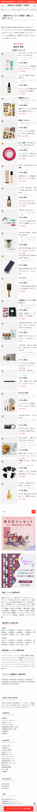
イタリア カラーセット (26, 210)
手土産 (10, 600)
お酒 (22, 655)
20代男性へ (20, 630)
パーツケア (23, 58)
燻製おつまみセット (25, 120)
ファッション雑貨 (25, 212)
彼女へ (23, 644)
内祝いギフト (26, 600)
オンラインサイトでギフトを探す (18, 809)
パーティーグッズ (15, 666)
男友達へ (12, 634)
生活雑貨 (21, 658)
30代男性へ (28, 630)
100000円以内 (14, 684)
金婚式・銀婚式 (30, 610)
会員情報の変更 (6, 767)
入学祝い (21, 610)
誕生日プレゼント (7, 597)
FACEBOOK (5, 786)
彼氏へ (23, 634)
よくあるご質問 (6, 750)
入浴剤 (26, 147)
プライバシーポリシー (8, 720)
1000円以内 (12, 679)
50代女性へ (11, 642)
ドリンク (16, 655)
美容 (20, 660)
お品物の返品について (8, 761)
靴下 (32, 465)
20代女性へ (20, 640)
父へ (18, 634)
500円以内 (4, 679)
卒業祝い (15, 615)
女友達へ (12, 644)
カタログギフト (27, 666)
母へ (18, 644)
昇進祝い (22, 615)
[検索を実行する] (34, 512)
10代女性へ (11, 640)
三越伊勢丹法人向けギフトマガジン (12, 803)
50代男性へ (11, 632)
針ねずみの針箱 (23, 393)
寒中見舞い (18, 608)
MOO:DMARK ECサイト (8, 799)
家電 (31, 655)
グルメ (10, 655)
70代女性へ (28, 642)
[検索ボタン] (34, 5)
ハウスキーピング (25, 395)
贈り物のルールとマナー (9, 763)
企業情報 (4, 718)
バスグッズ (27, 660)
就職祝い (14, 610)
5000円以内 (13, 682)
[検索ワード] (18, 512)
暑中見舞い (27, 608)
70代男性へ (28, 632)
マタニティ (20, 664)
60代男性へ (20, 632)
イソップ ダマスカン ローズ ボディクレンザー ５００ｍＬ (28, 190)
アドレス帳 (4, 769)
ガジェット (14, 662)
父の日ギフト (28, 597)
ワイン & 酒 (24, 330)
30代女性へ (28, 640)
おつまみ (26, 103)
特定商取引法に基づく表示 (9, 727)
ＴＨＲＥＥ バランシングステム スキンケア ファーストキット (28, 348)
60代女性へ (20, 642)
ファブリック (5, 658)
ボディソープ (27, 195)
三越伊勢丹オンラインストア (10, 801)
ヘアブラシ (30, 280)
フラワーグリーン (7, 660)
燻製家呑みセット (24, 98)
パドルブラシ (23, 278)
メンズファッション (25, 662)
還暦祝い (14, 613)
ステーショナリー (25, 373)
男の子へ (4, 630)
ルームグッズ (29, 658)
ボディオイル (31, 488)
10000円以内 (22, 682)
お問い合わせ (5, 765)
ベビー (27, 664)
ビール (30, 330)
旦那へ (28, 634)
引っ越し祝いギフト (24, 604)
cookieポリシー (6, 722)
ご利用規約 (4, 731)
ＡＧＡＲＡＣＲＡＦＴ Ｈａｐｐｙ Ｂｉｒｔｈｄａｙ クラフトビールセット (28, 325)
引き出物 (12, 602)
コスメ (16, 660)
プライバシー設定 (7, 724)
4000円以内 (5, 682)
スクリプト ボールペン (26, 370)
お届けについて (6, 752)
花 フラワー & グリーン (27, 442)
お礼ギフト (17, 600)
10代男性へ (11, 630)
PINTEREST (5, 788)
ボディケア (23, 488)
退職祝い (7, 610)
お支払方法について (7, 758)
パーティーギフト (15, 606)
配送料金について (7, 754)
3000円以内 (28, 679)
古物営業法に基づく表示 (9, 729)
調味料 (27, 655)
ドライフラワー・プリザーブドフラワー (28, 445)
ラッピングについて (7, 756)
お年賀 (12, 608)
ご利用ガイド (5, 748)
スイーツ (4, 655)
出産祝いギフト (21, 602)
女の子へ (4, 640)
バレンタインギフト (24, 613)
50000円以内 (5, 684)
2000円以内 (20, 679)
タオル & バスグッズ (26, 260)
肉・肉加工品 (27, 307)
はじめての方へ (6, 745)
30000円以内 (31, 682)
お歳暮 (6, 608)
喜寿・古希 (6, 613)
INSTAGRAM (5, 784)
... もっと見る (24, 136)
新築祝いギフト (12, 604)
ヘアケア (23, 280)
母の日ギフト (18, 597)
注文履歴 (4, 771)
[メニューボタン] (2, 5)
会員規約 (4, 733)
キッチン (14, 658)
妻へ (27, 644)
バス (22, 147)
